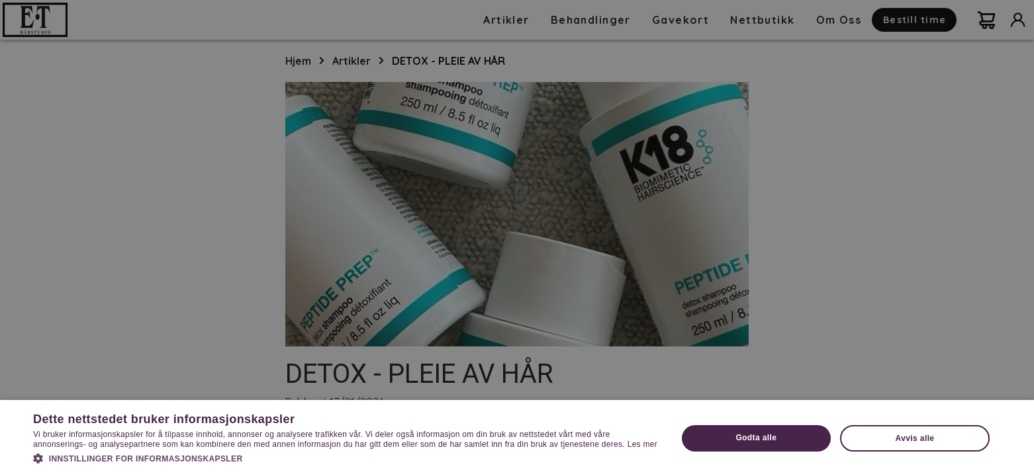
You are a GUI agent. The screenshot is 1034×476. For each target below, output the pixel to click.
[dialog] (517, 238)
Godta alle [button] (755, 437)
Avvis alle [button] (915, 438)
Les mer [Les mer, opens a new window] (642, 444)
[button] (345, 457)
